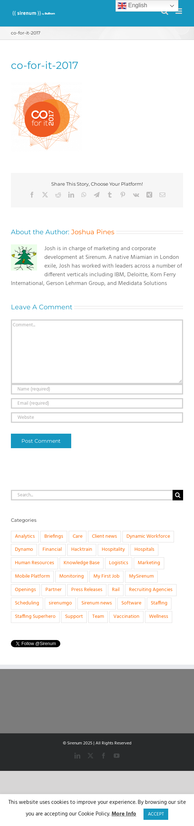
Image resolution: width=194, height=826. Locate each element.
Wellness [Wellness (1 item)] (158, 616)
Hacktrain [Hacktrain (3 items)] (81, 549)
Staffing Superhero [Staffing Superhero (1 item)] (35, 616)
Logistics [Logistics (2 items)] (118, 563)
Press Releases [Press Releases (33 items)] (86, 590)
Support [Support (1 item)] (74, 616)
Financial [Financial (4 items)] (52, 549)
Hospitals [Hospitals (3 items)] (144, 549)
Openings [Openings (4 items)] (25, 590)
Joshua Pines (92, 232)
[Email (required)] (97, 403)
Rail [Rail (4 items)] (116, 590)
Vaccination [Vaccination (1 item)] (126, 616)
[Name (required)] (97, 389)
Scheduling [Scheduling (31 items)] (27, 603)
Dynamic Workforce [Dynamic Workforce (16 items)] (148, 536)
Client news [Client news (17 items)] (104, 536)
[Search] (178, 495)
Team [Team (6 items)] (98, 616)
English (132, 5)
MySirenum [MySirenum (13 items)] (141, 576)
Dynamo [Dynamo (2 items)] (24, 549)
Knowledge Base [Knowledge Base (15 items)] (82, 563)
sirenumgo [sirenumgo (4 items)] (60, 603)
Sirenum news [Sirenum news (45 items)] (96, 603)
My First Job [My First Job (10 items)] (106, 576)
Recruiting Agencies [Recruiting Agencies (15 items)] (151, 590)
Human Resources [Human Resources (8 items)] (34, 563)
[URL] (97, 417)
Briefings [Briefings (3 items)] (53, 536)
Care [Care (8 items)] (77, 536)
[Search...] (92, 495)
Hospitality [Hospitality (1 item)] (113, 549)
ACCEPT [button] (156, 814)
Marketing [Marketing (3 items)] (149, 563)
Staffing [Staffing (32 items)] (159, 603)
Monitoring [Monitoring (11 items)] (71, 576)
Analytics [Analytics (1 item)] (25, 536)
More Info (124, 814)
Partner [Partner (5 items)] (53, 590)
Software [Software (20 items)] (131, 603)
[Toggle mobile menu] (179, 11)
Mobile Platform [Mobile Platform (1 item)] (32, 576)
